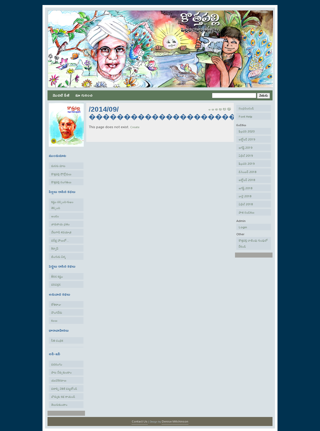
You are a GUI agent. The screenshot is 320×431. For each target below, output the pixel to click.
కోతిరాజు (56, 304)
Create (135, 127)
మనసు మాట (58, 166)
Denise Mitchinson (175, 421)
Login (243, 227)
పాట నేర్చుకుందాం (61, 372)
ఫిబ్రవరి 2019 (246, 163)
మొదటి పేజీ (61, 95)
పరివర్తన (56, 284)
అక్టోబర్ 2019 (247, 139)
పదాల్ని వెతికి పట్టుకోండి (64, 388)
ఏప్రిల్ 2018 (246, 204)
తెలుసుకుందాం (59, 404)
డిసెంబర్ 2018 (247, 172)
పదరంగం (56, 364)
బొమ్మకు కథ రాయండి (63, 396)
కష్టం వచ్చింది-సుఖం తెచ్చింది (62, 205)
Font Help (245, 116)
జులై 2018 (245, 196)
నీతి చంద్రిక (57, 340)
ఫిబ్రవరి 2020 (246, 131)
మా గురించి (83, 95)
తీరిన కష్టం (57, 276)
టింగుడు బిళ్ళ (58, 257)
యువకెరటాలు (58, 380)
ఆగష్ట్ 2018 (245, 188)
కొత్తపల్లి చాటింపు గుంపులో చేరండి (253, 243)
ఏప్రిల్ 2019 (246, 155)
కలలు (54, 320)
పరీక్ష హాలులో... (60, 240)
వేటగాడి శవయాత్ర (61, 232)
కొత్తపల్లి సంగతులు (61, 182)
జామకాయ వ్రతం (60, 224)
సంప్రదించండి (246, 108)
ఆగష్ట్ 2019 (245, 147)
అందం (55, 216)
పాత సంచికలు (246, 212)
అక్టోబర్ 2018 (247, 180)
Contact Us (140, 421)
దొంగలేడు (56, 312)
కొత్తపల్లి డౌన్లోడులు (61, 174)
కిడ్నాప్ (54, 248)
